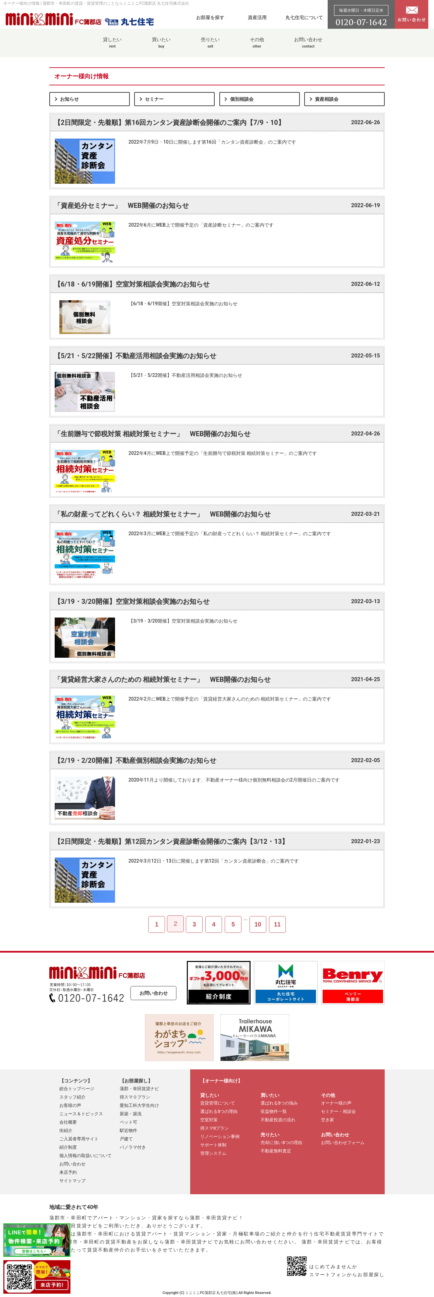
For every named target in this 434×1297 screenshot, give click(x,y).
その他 (257, 46)
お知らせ (69, 99)
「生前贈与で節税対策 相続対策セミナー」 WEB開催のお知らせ (152, 434)
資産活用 (257, 17)
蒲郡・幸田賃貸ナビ (139, 1088)
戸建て (126, 1138)
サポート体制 (213, 1144)
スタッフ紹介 (72, 1097)
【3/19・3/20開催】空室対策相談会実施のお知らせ (132, 601)
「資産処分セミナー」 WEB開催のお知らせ (121, 205)
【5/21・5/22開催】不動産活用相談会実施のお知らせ (135, 356)
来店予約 (68, 1172)
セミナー (154, 99)
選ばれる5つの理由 (218, 1111)
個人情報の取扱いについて (85, 1155)
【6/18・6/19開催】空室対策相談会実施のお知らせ (132, 284)
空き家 (327, 1119)
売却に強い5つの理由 (281, 1142)
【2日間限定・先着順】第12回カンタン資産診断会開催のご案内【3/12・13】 (171, 841)
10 (258, 924)
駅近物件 (128, 1130)
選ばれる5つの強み (279, 1103)
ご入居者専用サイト (79, 1138)
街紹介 (65, 1130)
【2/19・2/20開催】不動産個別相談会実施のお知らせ (135, 760)
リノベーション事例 (219, 1136)
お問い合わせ (308, 46)
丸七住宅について (304, 17)
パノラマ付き (133, 1147)
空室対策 (209, 1119)
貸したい (112, 46)
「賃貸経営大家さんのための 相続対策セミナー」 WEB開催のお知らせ (162, 679)
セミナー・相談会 (338, 1111)
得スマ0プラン (214, 1128)
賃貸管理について (217, 1103)
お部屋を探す (210, 17)
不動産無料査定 (276, 1150)
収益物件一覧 (274, 1111)
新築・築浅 (131, 1113)
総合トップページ (76, 1088)
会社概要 (68, 1122)
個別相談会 (242, 99)
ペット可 (128, 1122)
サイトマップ (72, 1180)
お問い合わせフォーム (343, 1142)
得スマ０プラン (135, 1097)
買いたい (161, 46)
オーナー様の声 (336, 1103)
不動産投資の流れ (278, 1119)
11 (277, 924)
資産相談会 (326, 99)
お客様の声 (70, 1105)
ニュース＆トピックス (81, 1113)
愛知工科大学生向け (139, 1105)
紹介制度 (68, 1147)
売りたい (210, 46)
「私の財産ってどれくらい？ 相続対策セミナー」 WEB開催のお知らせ (162, 514)
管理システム (213, 1153)
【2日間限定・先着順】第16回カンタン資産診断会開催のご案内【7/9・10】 (169, 122)
